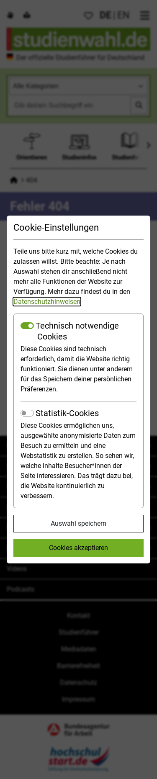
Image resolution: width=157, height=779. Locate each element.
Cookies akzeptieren (78, 548)
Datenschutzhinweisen (46, 302)
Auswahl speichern (78, 523)
